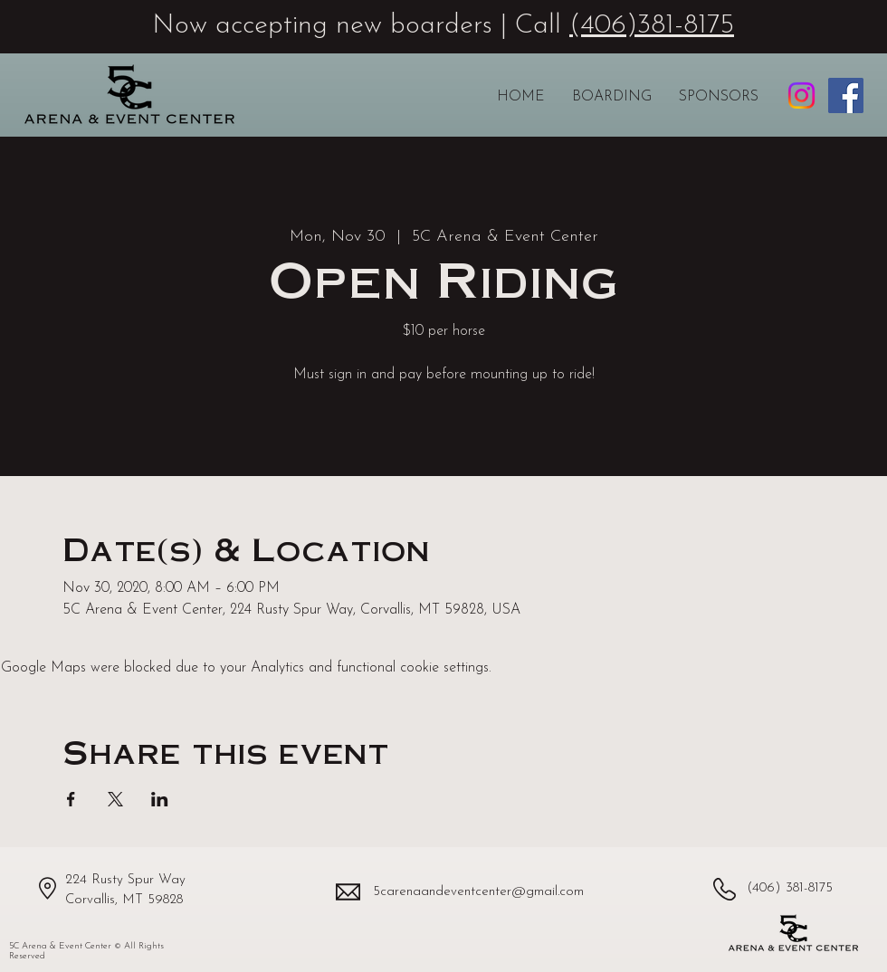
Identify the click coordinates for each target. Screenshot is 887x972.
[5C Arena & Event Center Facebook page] (845, 95)
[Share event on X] (115, 799)
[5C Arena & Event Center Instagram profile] (801, 95)
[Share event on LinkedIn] (159, 799)
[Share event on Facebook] (71, 799)
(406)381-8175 (651, 26)
